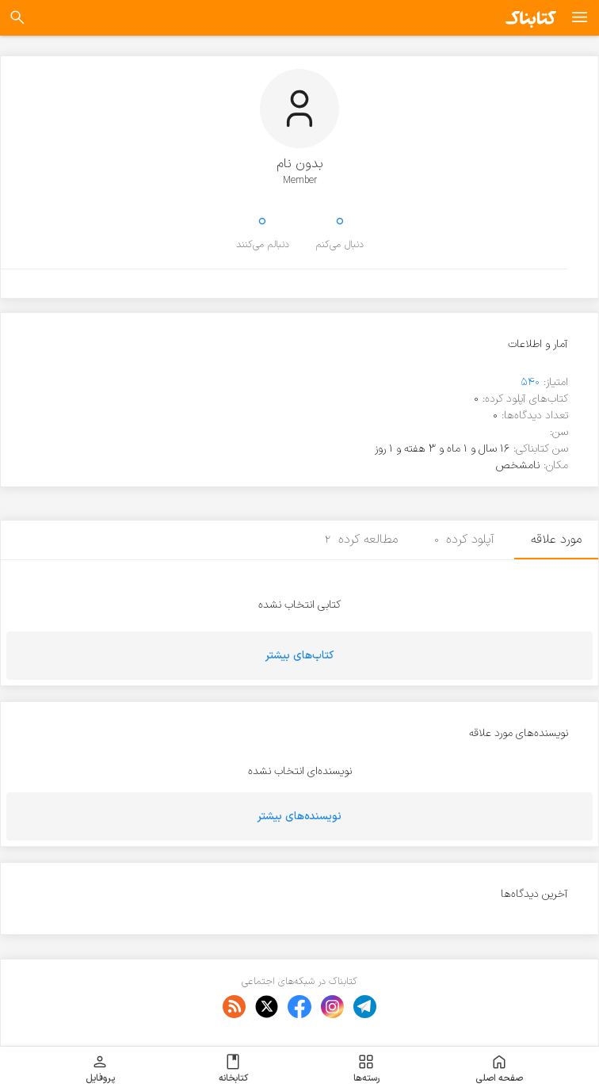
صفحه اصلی (499, 1068)
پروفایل (100, 1068)
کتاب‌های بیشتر (299, 655)
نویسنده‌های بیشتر (299, 816)
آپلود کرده (464, 539)
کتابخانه (233, 1068)
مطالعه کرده (361, 539)
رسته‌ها (366, 1068)
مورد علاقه (556, 539)
